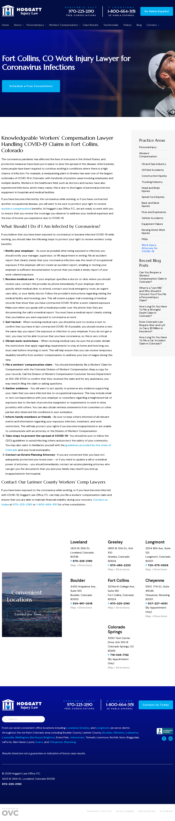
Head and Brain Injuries (151, 189)
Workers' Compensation (63, 25)
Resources (147, 811)
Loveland (72, 728)
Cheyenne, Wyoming (62, 742)
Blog (139, 25)
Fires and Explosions (154, 212)
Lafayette (132, 732)
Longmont (102, 728)
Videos (127, 25)
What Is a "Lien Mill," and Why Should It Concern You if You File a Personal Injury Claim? (152, 294)
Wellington (22, 737)
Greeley (84, 728)
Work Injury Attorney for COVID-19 (150, 248)
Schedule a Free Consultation (31, 86)
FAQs (145, 239)
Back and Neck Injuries (150, 204)
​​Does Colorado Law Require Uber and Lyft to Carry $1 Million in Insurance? (152, 326)
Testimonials (110, 25)
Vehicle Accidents (152, 218)
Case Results (90, 25)
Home (5, 25)
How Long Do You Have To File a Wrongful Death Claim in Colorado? (153, 311)
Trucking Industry (152, 182)
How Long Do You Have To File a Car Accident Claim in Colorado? (153, 340)
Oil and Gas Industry (154, 164)
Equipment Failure (152, 224)
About (18, 25)
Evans (39, 742)
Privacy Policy (99, 811)
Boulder (107, 732)
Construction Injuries (154, 176)
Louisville (8, 737)
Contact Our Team (28, 614)
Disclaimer (125, 811)
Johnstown (77, 737)
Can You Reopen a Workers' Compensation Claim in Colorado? (153, 277)
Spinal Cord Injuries (153, 197)
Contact (152, 25)
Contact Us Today (156, 705)
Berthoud (36, 737)
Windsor (119, 732)
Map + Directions (81, 565)
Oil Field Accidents (153, 170)
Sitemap (166, 811)
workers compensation (16, 208)
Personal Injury (35, 25)
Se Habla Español (156, 11)
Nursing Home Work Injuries (153, 231)
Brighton (49, 737)
